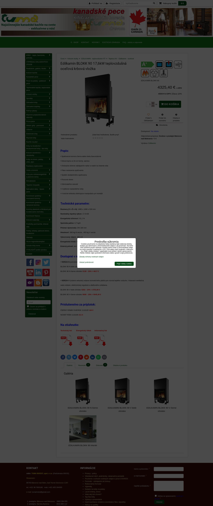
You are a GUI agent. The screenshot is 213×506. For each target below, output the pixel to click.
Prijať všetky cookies (124, 264)
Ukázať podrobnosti (86, 262)
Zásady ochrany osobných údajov (91, 257)
